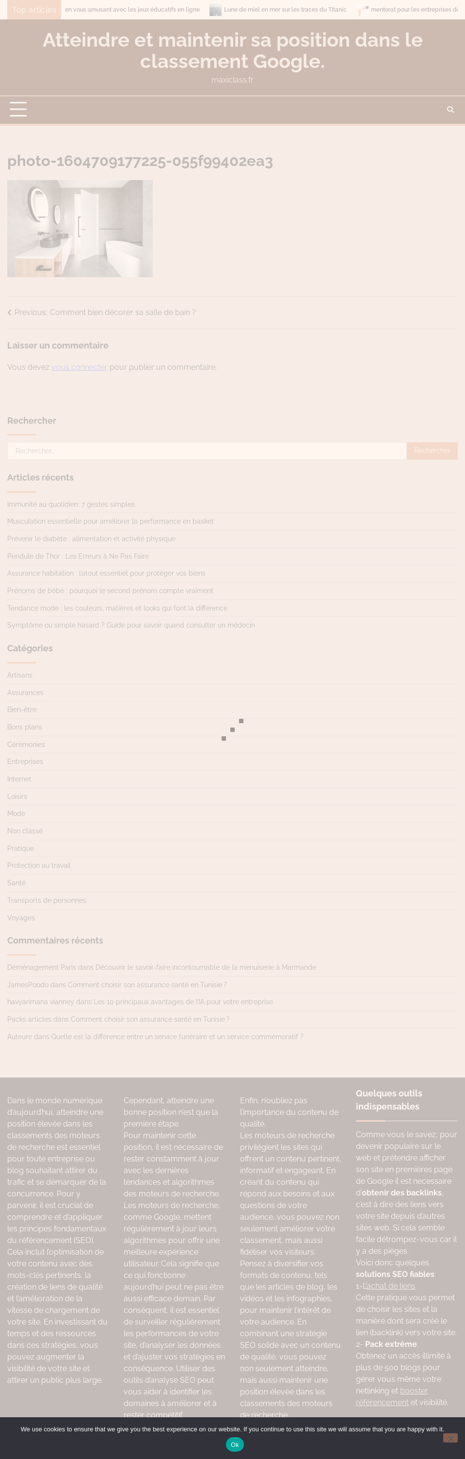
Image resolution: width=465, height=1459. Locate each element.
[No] (450, 1437)
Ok (235, 1444)
